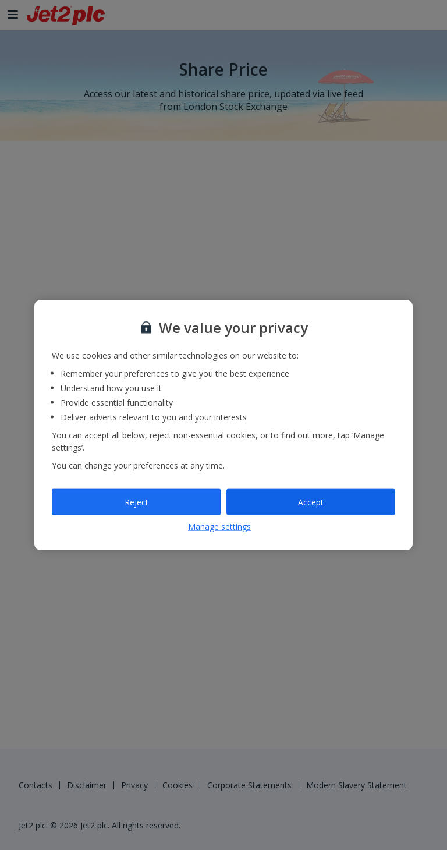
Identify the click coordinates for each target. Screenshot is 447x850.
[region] (223, 425)
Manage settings (219, 526)
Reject (136, 501)
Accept (311, 501)
